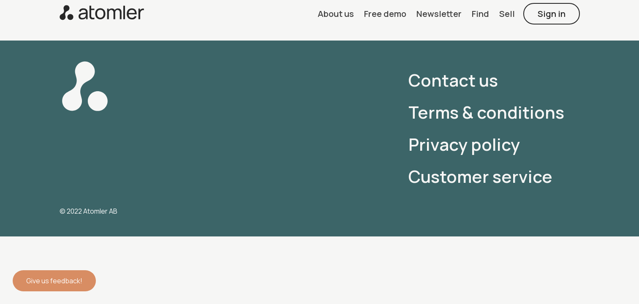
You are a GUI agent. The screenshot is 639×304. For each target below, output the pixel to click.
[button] (336, 14)
